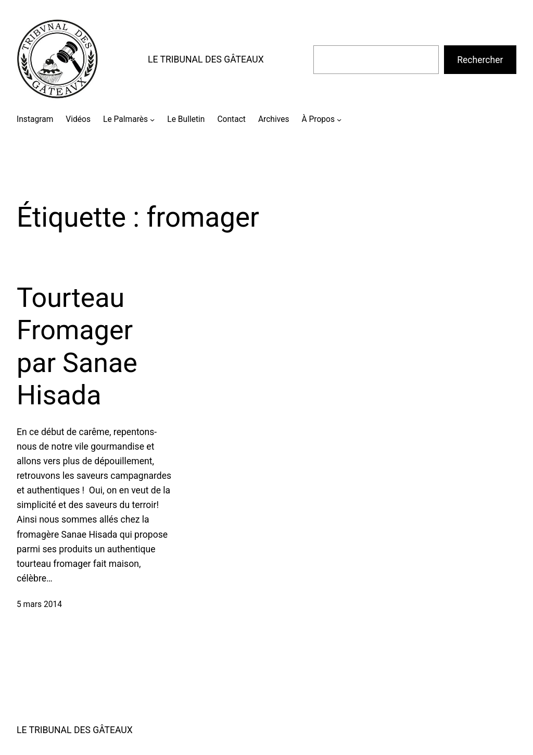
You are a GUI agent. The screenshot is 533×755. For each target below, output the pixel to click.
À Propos (318, 119)
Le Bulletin (186, 119)
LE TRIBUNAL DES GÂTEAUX (206, 59)
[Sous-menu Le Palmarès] (152, 119)
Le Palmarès (125, 119)
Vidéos (78, 119)
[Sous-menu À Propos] (339, 119)
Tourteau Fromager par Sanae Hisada (77, 346)
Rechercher (480, 60)
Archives (273, 119)
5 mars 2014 (39, 604)
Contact (231, 119)
